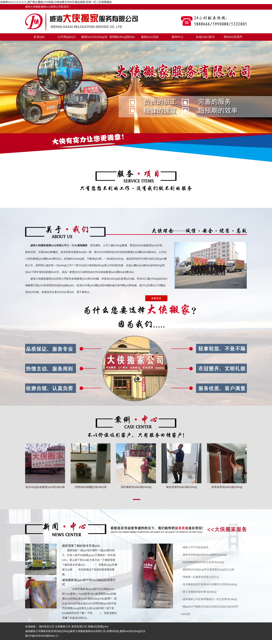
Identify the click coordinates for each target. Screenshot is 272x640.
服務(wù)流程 (150, 36)
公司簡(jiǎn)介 (66, 36)
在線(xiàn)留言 (205, 36)
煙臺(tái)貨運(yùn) (98, 626)
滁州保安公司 (46, 626)
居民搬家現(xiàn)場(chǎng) (136, 487)
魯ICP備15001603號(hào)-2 (41, 635)
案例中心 (177, 36)
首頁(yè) (39, 36)
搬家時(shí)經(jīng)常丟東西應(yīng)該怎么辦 (208, 569)
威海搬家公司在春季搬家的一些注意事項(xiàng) (210, 599)
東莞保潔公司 (79, 626)
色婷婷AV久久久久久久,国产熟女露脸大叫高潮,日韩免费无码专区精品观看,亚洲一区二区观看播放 (56, 2)
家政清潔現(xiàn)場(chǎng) (181, 487)
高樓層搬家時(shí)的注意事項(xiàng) (203, 562)
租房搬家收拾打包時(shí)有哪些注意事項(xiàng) (210, 584)
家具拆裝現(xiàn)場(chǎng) (227, 487)
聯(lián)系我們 (233, 36)
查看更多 (156, 298)
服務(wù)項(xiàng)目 (94, 36)
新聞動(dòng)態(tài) (122, 36)
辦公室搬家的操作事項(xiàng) (200, 591)
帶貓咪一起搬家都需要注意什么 (201, 576)
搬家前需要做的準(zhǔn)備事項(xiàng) (205, 554)
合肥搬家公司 (63, 626)
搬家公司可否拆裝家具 (196, 547)
